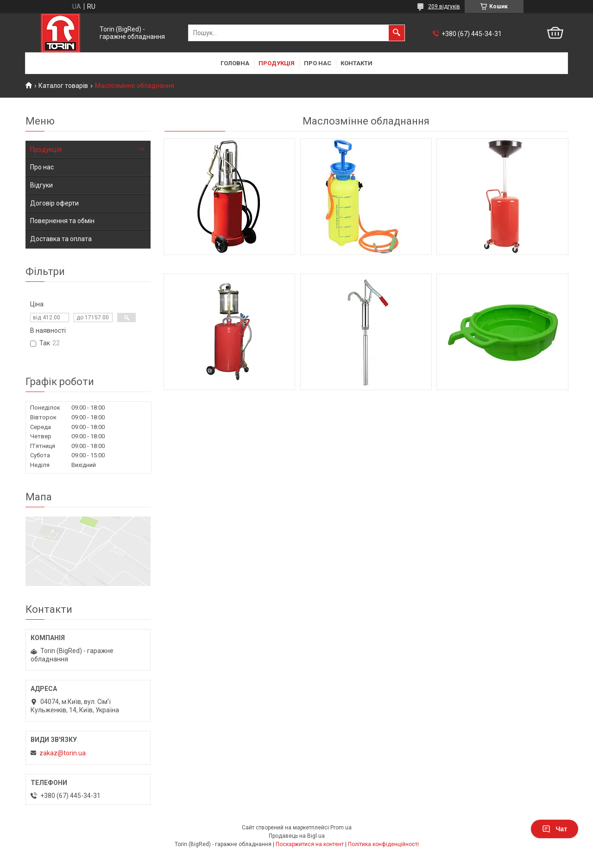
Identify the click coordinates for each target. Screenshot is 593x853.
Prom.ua (341, 827)
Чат (554, 829)
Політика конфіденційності (383, 844)
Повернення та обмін (62, 220)
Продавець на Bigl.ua (297, 836)
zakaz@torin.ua (62, 753)
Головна (235, 63)
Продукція (277, 63)
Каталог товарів (63, 85)
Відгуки (41, 185)
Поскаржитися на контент (310, 844)
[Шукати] (396, 33)
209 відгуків (444, 6)
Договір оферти (54, 203)
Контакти (356, 63)
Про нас (317, 63)
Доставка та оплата (61, 239)
